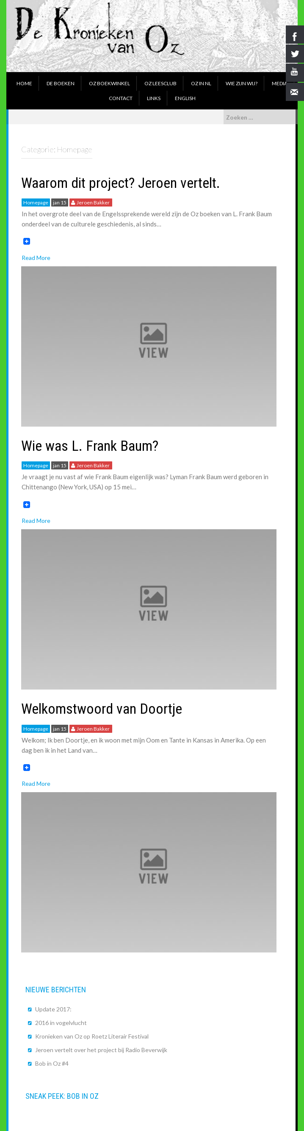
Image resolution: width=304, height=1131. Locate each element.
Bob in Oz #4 (52, 1063)
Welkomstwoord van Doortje (101, 708)
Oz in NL (201, 83)
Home (24, 83)
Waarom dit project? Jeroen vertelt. (120, 182)
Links (153, 98)
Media (279, 83)
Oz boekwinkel (109, 83)
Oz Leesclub (160, 83)
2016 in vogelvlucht (61, 1022)
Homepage (35, 202)
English (185, 98)
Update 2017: (53, 1009)
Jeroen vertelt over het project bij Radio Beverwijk (101, 1049)
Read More (36, 257)
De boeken (61, 83)
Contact (121, 98)
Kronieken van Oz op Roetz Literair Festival (92, 1036)
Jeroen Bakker (93, 202)
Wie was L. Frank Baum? (89, 445)
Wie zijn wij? (241, 83)
